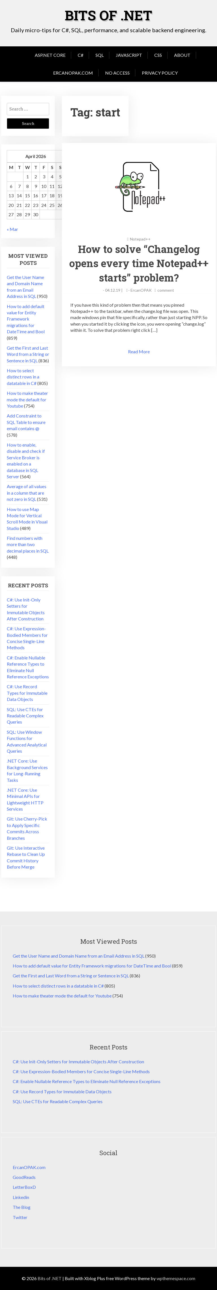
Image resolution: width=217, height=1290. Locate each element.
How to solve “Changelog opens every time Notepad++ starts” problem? (139, 263)
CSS (158, 55)
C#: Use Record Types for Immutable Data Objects (27, 693)
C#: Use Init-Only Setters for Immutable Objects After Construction (78, 1061)
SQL (100, 55)
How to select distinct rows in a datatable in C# (23, 377)
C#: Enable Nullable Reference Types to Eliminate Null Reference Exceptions (86, 1081)
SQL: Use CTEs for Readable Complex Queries (25, 716)
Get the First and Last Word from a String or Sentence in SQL (28, 354)
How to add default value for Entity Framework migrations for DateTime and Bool (26, 319)
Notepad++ (140, 239)
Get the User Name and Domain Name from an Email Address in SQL (78, 955)
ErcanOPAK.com (73, 72)
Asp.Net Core (50, 55)
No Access (117, 72)
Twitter (20, 1217)
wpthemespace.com (176, 1278)
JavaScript (129, 55)
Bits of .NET (108, 15)
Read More (139, 351)
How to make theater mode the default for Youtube (27, 399)
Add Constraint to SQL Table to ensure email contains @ (26, 422)
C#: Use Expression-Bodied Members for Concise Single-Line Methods (81, 1071)
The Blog (22, 1207)
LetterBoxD (24, 1187)
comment (165, 290)
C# (80, 55)
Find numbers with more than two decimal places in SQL (28, 544)
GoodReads (24, 1177)
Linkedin (21, 1197)
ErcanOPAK (141, 290)
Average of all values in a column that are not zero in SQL (26, 493)
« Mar (12, 229)
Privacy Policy (160, 72)
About (182, 55)
